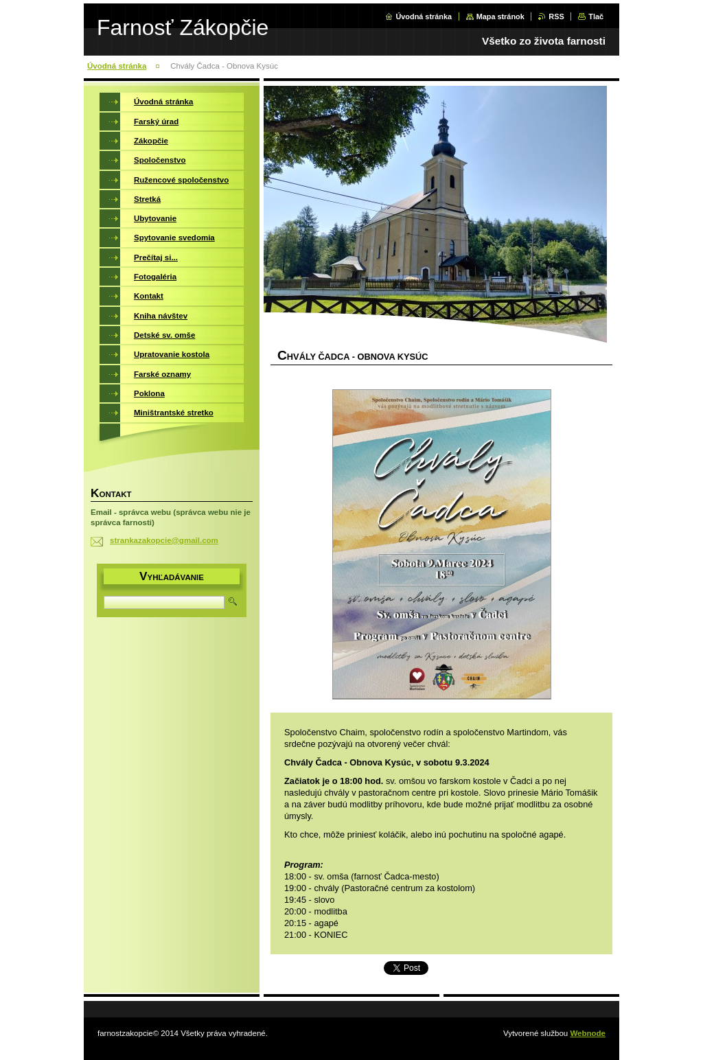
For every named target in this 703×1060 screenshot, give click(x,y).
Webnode (588, 1033)
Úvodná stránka (423, 16)
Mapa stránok (500, 16)
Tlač (595, 16)
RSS (556, 16)
